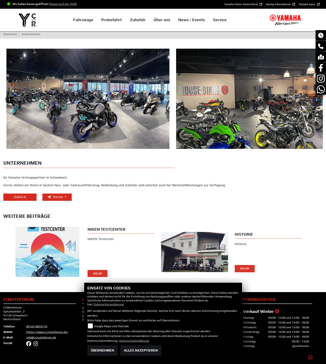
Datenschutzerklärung (109, 304)
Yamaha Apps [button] (307, 4)
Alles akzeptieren (141, 350)
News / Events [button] (191, 19)
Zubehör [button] (138, 19)
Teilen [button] (56, 197)
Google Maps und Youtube (111, 326)
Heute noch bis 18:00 (63, 4)
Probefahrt (111, 19)
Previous (9, 99)
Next (316, 99)
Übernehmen (102, 350)
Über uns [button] (162, 19)
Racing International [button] (278, 4)
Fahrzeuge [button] (83, 19)
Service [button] (220, 19)
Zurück (20, 197)
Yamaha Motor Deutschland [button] (241, 4)
